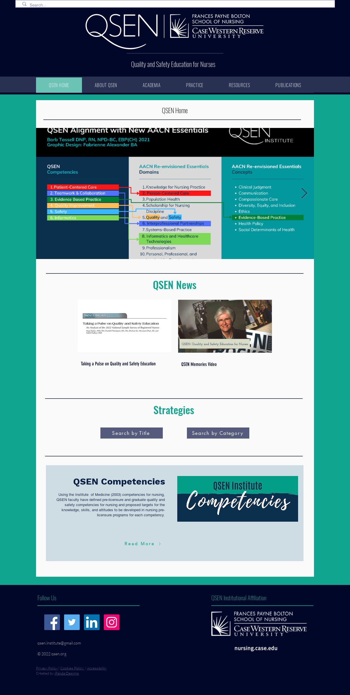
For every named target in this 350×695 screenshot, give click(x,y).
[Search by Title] (131, 433)
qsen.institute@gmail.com (59, 643)
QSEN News (174, 284)
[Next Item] (304, 193)
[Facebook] (52, 622)
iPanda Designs (66, 673)
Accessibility (97, 668)
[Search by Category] (218, 433)
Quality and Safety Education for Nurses (173, 64)
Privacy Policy (47, 668)
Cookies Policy (72, 668)
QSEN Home (175, 110)
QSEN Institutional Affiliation (238, 597)
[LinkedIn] (92, 622)
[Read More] (143, 543)
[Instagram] (111, 622)
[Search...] (176, 5)
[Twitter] (72, 622)
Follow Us (46, 597)
